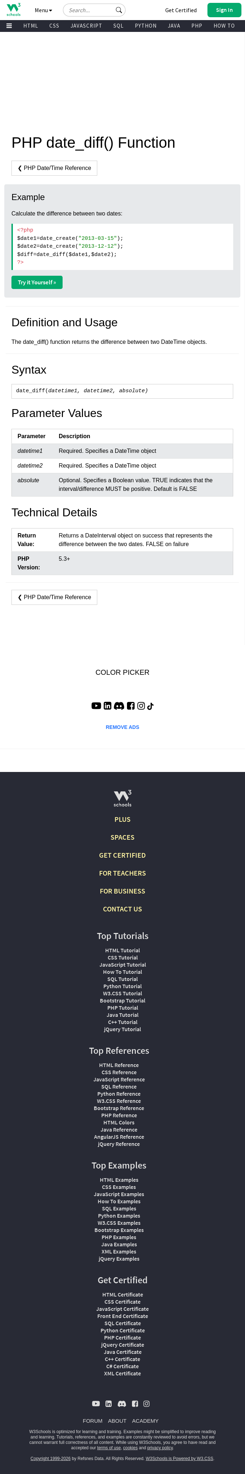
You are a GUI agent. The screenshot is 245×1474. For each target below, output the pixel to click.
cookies (130, 1447)
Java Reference (119, 1129)
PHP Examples (119, 1237)
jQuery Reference (119, 1143)
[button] (119, 10)
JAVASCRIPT (86, 25)
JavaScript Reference (119, 1079)
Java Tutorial (122, 1014)
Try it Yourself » (37, 282)
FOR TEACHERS (122, 872)
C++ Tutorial (122, 1021)
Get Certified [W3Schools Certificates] (181, 10)
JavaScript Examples (119, 1194)
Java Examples (119, 1244)
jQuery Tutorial (122, 1029)
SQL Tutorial (122, 978)
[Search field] (94, 10)
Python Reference (119, 1093)
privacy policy (160, 1447)
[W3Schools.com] (122, 801)
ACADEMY (145, 1421)
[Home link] (13, 9)
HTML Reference (119, 1064)
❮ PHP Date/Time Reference (54, 168)
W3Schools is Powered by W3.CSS (180, 1458)
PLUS (122, 819)
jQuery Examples (119, 1258)
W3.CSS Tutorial (122, 993)
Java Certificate (123, 1351)
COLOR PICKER (122, 672)
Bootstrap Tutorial (122, 1000)
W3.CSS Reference (119, 1100)
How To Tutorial (122, 971)
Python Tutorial (122, 986)
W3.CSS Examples (119, 1222)
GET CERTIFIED (122, 854)
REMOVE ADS (122, 727)
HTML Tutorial (122, 950)
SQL (118, 25)
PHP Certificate (122, 1337)
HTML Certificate (122, 1294)
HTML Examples (119, 1179)
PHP (196, 25)
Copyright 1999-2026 (50, 1458)
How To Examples (119, 1201)
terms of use (109, 1447)
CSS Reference (119, 1072)
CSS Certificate (122, 1301)
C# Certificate (122, 1366)
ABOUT (117, 1421)
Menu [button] (43, 10)
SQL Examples (119, 1208)
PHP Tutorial (122, 1007)
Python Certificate (123, 1330)
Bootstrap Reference (119, 1108)
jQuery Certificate (122, 1344)
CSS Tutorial (123, 957)
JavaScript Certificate (122, 1308)
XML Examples (119, 1251)
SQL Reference (119, 1086)
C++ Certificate (122, 1358)
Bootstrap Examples (119, 1229)
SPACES (122, 837)
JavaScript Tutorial (122, 964)
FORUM (93, 1421)
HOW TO (224, 25)
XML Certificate (122, 1373)
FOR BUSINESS (122, 890)
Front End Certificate (122, 1315)
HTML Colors (118, 1122)
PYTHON (146, 25)
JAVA (174, 25)
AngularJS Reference (119, 1136)
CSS (54, 25)
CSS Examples (119, 1186)
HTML (30, 25)
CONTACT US (122, 908)
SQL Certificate (122, 1323)
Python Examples (119, 1215)
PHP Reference (119, 1115)
